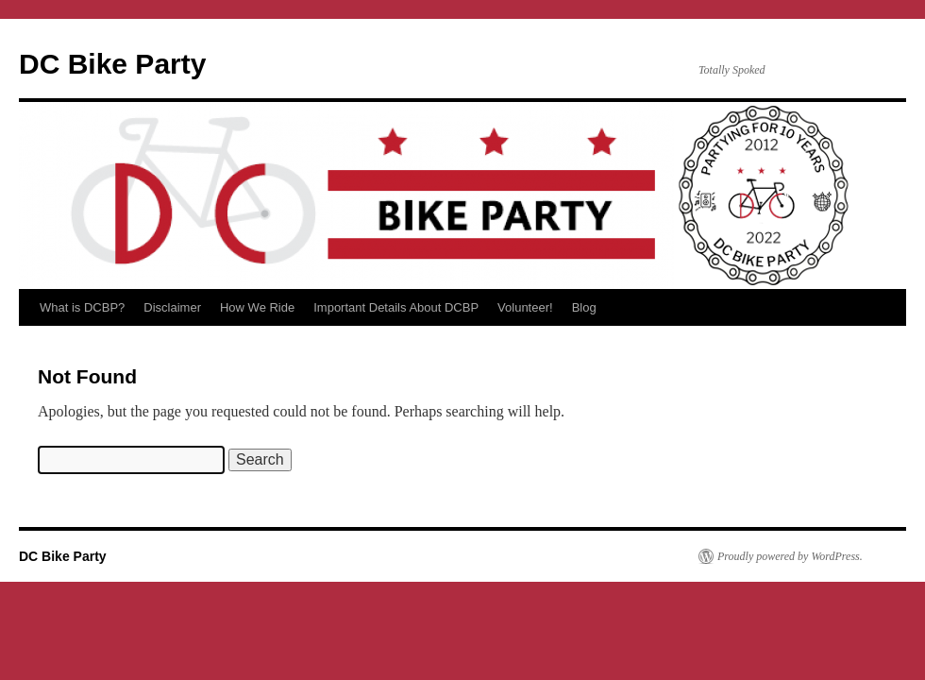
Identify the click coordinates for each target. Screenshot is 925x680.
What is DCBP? (82, 307)
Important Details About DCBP (396, 307)
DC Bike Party (112, 63)
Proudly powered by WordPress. (790, 556)
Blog (584, 307)
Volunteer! (525, 307)
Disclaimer (172, 307)
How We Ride (257, 307)
